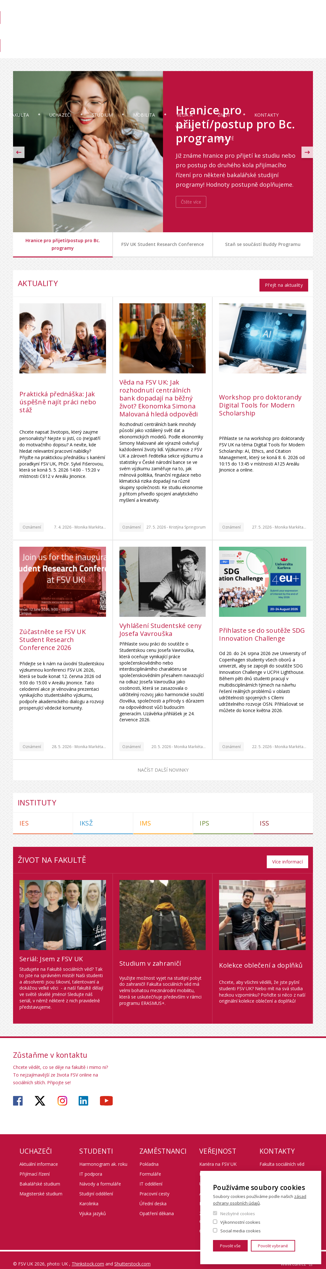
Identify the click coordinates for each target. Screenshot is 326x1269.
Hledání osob (300, 12)
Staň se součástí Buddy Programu (263, 244)
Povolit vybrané (273, 1246)
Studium (115, 52)
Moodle (227, 12)
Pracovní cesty (154, 1186)
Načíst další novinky (163, 766)
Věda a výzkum (200, 58)
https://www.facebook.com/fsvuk (18, 1093)
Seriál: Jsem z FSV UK (51, 951)
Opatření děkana (156, 1206)
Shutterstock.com (132, 1256)
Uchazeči (73, 52)
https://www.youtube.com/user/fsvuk (106, 1093)
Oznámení (32, 523)
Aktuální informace (38, 1157)
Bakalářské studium (39, 1176)
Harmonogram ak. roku (103, 1157)
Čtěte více (191, 202)
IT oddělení (150, 1176)
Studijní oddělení (96, 1186)
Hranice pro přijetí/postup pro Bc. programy (62, 244)
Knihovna (220, 34)
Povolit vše (230, 1246)
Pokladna (149, 1157)
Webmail (269, 12)
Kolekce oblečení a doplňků (260, 958)
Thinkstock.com (88, 1256)
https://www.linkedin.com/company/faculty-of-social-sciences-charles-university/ (83, 1093)
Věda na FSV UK (298, 34)
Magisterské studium (40, 1186)
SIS (208, 12)
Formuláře (150, 1167)
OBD (248, 12)
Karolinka (88, 1196)
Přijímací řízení (34, 1167)
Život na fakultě (245, 58)
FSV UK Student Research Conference (162, 244)
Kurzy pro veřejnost (219, 1167)
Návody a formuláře (100, 1176)
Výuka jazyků (92, 1206)
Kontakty (292, 52)
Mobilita (157, 52)
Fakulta (32, 52)
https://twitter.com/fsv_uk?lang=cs (40, 1093)
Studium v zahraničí (150, 956)
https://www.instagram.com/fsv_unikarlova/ (62, 1093)
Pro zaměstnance (257, 34)
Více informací (287, 854)
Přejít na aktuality (284, 281)
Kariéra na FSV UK (218, 1157)
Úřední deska (153, 1196)
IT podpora (90, 1167)
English (308, 23)
